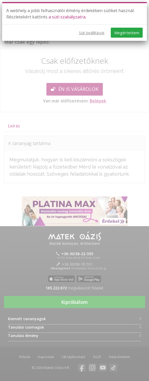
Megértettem (126, 32)
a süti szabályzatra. (67, 17)
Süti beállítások (91, 32)
